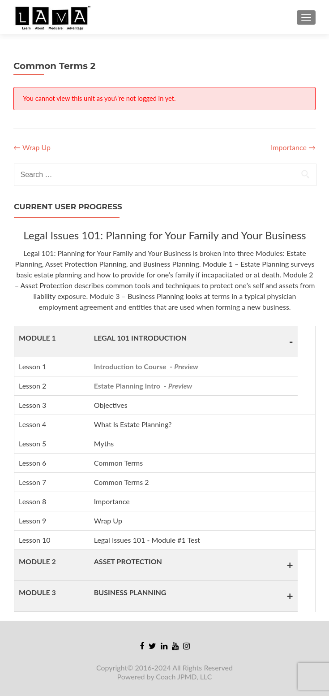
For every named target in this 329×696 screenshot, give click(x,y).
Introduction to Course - (146, 366)
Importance (293, 147)
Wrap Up (32, 147)
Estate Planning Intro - (143, 385)
